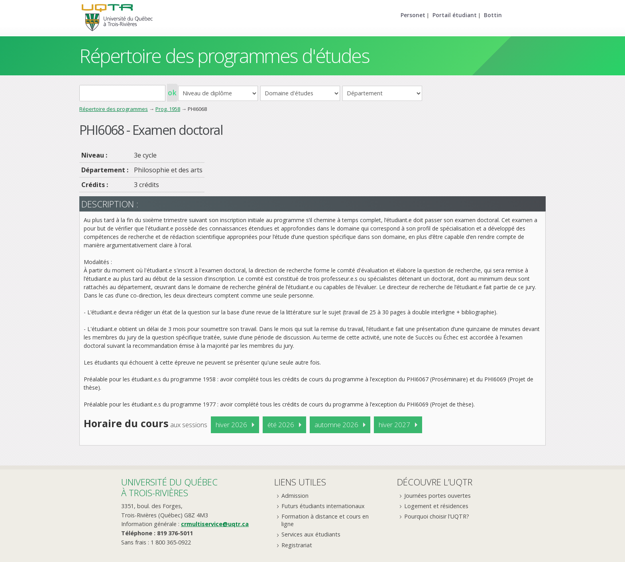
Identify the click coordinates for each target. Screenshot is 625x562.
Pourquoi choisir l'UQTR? (436, 516)
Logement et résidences (436, 506)
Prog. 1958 (167, 108)
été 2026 (280, 424)
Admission (295, 495)
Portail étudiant (454, 15)
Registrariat (296, 545)
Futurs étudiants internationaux (323, 506)
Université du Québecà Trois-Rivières (169, 487)
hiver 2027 (394, 424)
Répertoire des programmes (113, 108)
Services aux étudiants (310, 534)
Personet (413, 15)
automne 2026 (336, 424)
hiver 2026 (231, 424)
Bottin (493, 15)
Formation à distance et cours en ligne (325, 520)
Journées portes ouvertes (437, 495)
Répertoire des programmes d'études (224, 56)
